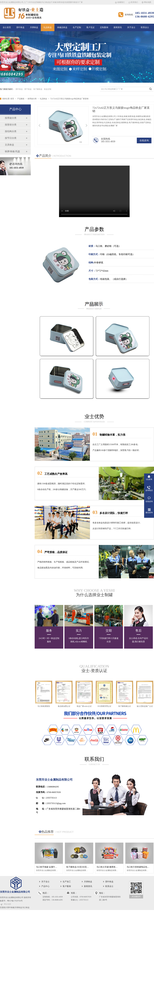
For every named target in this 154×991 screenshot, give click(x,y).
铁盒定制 (47, 89)
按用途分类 (32, 99)
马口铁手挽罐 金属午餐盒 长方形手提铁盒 (55, 867)
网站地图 (147, 2)
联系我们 (134, 2)
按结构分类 (10, 131)
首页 (12, 99)
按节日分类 (10, 138)
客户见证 (90, 27)
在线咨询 (144, 140)
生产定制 (77, 27)
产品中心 (45, 886)
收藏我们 (121, 2)
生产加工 (67, 882)
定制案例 (104, 27)
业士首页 (7, 27)
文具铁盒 (9, 144)
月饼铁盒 (34, 27)
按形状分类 (10, 124)
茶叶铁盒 (20, 27)
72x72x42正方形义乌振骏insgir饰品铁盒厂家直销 (69, 99)
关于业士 (131, 27)
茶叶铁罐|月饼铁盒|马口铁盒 (18, 907)
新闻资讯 (118, 27)
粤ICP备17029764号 (15, 901)
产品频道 (21, 99)
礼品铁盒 (48, 27)
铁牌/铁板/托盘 (12, 151)
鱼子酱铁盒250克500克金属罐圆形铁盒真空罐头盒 (88, 867)
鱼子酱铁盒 (37, 89)
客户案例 (67, 886)
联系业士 (145, 27)
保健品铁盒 (62, 27)
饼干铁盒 (28, 89)
